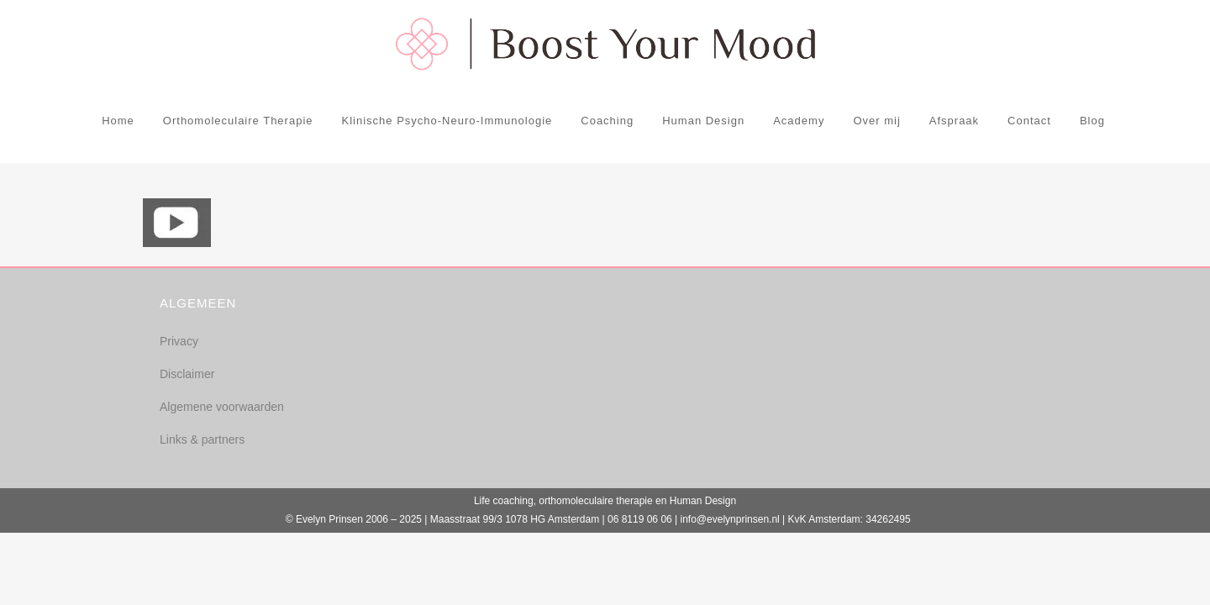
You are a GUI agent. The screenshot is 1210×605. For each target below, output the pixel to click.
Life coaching (504, 501)
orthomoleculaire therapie (595, 501)
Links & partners (202, 439)
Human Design (703, 501)
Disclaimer (187, 374)
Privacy (179, 341)
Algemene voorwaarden (222, 406)
